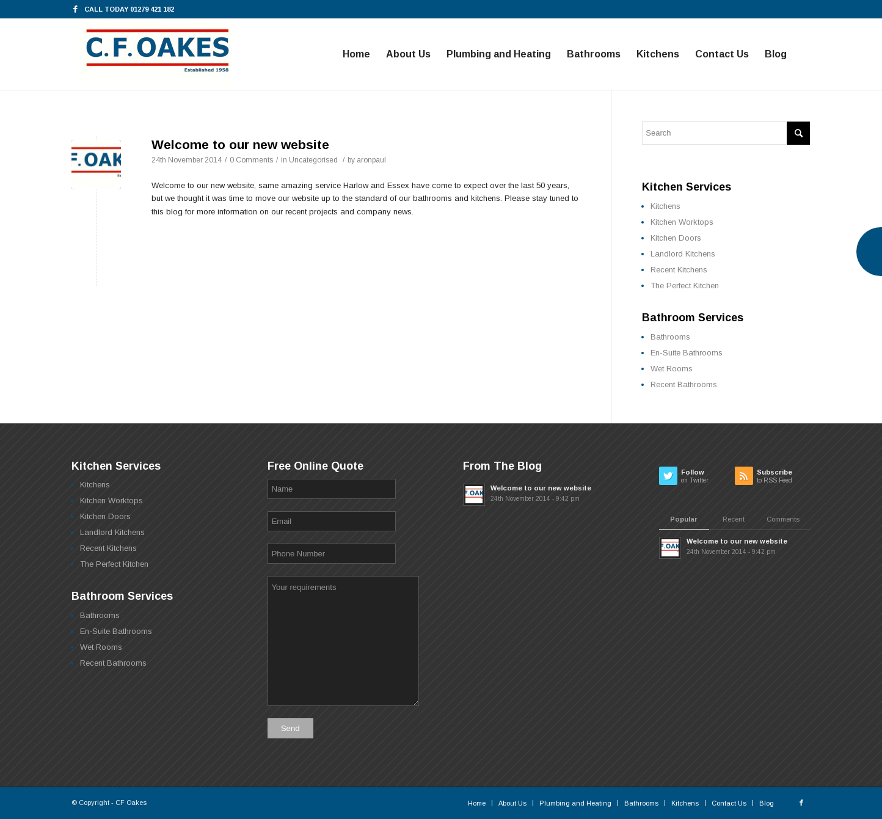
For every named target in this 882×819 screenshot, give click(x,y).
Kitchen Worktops (682, 222)
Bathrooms (670, 336)
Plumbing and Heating (575, 803)
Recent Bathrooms (684, 384)
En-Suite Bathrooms (687, 352)
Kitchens (665, 206)
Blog (766, 803)
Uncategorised (313, 160)
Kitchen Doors (676, 237)
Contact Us (729, 803)
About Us (512, 803)
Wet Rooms (672, 368)
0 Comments (251, 160)
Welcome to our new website (240, 144)
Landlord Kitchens (683, 253)
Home (477, 803)
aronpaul (371, 160)
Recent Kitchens (679, 269)
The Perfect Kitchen (685, 285)
